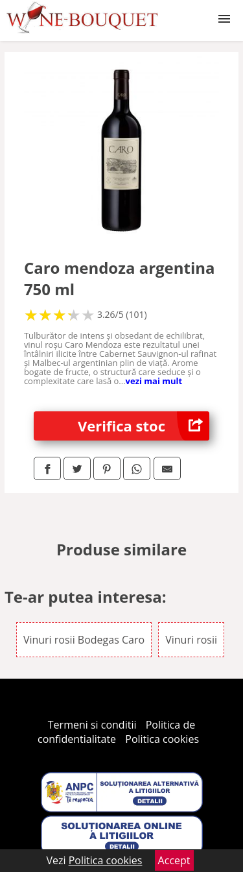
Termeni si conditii (92, 725)
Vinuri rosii (191, 640)
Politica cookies (162, 739)
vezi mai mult (154, 381)
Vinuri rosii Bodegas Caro (84, 640)
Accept (174, 860)
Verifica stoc (143, 426)
